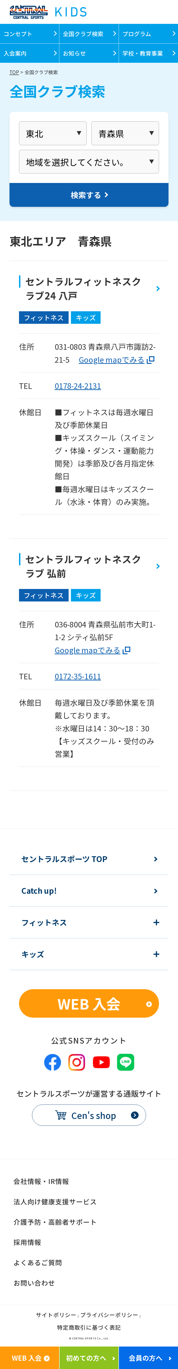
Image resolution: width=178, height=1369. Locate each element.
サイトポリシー (56, 1315)
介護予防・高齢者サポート (55, 1222)
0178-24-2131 (78, 385)
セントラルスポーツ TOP (64, 859)
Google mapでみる (112, 359)
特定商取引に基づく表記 (89, 1328)
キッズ (32, 954)
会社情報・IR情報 (41, 1181)
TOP (14, 72)
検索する (86, 194)
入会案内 (15, 53)
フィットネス (44, 922)
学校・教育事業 (142, 53)
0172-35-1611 (78, 675)
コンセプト (17, 33)
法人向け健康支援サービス (55, 1201)
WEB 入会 (89, 1003)
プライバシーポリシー (109, 1315)
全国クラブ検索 (83, 33)
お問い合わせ (34, 1282)
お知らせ (74, 53)
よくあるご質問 (37, 1262)
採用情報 (27, 1242)
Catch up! (39, 890)
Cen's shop (93, 1115)
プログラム (136, 33)
